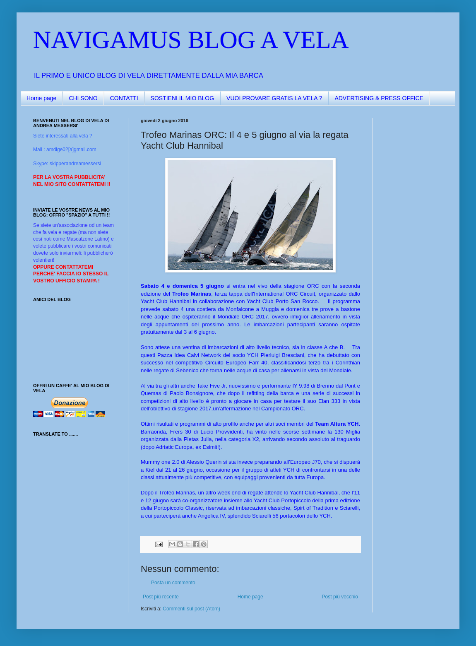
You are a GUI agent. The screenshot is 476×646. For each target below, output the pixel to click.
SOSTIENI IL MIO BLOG (182, 98)
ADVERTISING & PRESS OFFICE (378, 98)
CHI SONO (83, 98)
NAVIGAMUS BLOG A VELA (191, 39)
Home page (41, 98)
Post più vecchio (340, 597)
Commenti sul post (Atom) (191, 609)
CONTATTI (124, 98)
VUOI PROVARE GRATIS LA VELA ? (274, 98)
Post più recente (161, 597)
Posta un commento (173, 583)
